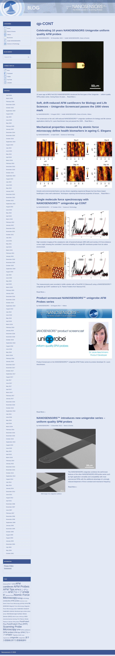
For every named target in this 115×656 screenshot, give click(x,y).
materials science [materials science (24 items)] (8, 612)
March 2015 (9, 458)
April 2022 (9, 216)
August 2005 (9, 536)
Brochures (10, 37)
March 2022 (9, 219)
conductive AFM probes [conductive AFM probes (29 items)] (11, 602)
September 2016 (10, 412)
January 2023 (10, 191)
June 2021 (9, 241)
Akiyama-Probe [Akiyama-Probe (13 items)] (9, 596)
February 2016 (10, 430)
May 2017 (9, 387)
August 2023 (9, 179)
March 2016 (9, 427)
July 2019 (8, 312)
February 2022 (10, 222)
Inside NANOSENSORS (13, 41)
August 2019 (9, 309)
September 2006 (10, 523)
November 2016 (10, 405)
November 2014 (10, 471)
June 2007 (9, 511)
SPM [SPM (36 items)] (18, 631)
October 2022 (10, 201)
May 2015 (9, 452)
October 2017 (10, 371)
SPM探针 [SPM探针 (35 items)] (8, 636)
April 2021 (9, 247)
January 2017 (10, 399)
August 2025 (9, 114)
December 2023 (10, 167)
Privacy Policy (9, 567)
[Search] (17, 57)
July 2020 (8, 275)
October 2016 (10, 409)
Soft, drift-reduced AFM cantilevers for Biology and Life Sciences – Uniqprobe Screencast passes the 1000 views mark (73, 106)
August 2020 (9, 272)
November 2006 (10, 520)
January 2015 (10, 464)
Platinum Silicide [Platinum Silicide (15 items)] (24, 620)
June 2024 (9, 151)
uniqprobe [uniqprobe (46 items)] (14, 639)
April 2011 (9, 502)
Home (8, 28)
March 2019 (9, 325)
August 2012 (9, 498)
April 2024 (9, 157)
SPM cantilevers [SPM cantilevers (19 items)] (25, 631)
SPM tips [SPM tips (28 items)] (17, 634)
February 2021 (10, 253)
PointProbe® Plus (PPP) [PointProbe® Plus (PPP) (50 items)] (17, 625)
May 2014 (9, 486)
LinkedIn (9, 83)
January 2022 (10, 225)
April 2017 (9, 390)
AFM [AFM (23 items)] (13, 585)
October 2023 (10, 173)
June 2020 (9, 278)
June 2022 (9, 210)
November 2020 (10, 263)
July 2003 (8, 548)
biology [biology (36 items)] (20, 599)
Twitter (9, 76)
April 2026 (9, 95)
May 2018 (9, 353)
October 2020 (10, 266)
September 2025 (10, 111)
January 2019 (10, 331)
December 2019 (10, 297)
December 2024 (10, 132)
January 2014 (10, 489)
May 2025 (9, 123)
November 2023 (10, 170)
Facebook (10, 73)
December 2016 (10, 402)
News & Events (11, 31)
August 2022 (9, 207)
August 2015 (9, 446)
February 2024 (10, 163)
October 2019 (10, 303)
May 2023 (9, 188)
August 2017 (9, 378)
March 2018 (9, 356)
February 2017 (10, 396)
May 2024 (9, 154)
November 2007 (10, 508)
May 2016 (9, 421)
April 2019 (9, 322)
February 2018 (10, 359)
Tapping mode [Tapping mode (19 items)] (17, 636)
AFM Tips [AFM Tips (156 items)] (8, 590)
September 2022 (10, 204)
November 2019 (10, 300)
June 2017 (9, 384)
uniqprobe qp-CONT (43, 287)
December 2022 (10, 194)
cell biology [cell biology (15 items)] (26, 599)
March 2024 (9, 160)
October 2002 (10, 554)
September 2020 (10, 269)
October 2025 (10, 108)
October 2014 (10, 474)
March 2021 (9, 250)
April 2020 (9, 284)
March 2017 (9, 393)
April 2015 (9, 455)
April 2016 (9, 424)
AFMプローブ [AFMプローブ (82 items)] (15, 593)
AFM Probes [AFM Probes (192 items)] (21, 587)
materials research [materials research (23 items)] (23, 610)
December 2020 (10, 260)
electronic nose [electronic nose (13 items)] (23, 602)
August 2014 (9, 480)
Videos (9, 34)
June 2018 (9, 350)
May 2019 (9, 319)
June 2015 (9, 449)
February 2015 (10, 461)
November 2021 (10, 232)
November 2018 (10, 337)
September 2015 (10, 443)
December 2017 (10, 365)
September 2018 (10, 343)
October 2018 (10, 340)
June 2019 (9, 315)
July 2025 (8, 117)
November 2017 (10, 368)
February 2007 (10, 514)
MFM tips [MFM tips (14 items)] (21, 617)
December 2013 (10, 492)
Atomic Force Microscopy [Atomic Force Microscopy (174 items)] (16, 598)
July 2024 (8, 148)
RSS (8, 70)
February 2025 (10, 126)
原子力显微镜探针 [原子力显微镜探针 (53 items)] (18, 642)
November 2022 (10, 198)
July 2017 (8, 381)
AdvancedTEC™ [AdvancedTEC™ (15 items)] (7, 585)
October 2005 (10, 533)
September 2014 (10, 477)
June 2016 (9, 418)
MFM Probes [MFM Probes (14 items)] (15, 617)
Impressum (8, 569)
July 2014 (8, 483)
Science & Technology (13, 44)
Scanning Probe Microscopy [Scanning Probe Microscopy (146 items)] (12, 629)
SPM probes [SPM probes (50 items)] (8, 634)
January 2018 (10, 362)
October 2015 (10, 440)
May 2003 (9, 551)
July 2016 (8, 415)
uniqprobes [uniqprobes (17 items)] (22, 639)
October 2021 (10, 235)
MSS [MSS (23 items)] (25, 618)
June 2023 (9, 185)
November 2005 (10, 530)
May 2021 (9, 244)
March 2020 (9, 288)
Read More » (71, 97)
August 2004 (9, 539)
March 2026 (9, 98)
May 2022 (9, 213)
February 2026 (10, 101)
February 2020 (10, 291)
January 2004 (10, 542)
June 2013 (9, 495)
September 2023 (10, 176)
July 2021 (8, 238)
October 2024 (10, 139)
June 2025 (9, 120)
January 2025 (10, 129)
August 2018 (9, 346)
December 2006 (10, 517)
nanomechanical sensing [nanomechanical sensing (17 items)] (10, 620)
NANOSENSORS (43, 38)
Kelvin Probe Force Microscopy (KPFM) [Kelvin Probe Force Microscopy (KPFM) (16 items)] (13, 605)
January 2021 (10, 257)
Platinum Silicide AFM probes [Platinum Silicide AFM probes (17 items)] (11, 623)
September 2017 (10, 374)
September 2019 (10, 306)
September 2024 (10, 142)
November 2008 (10, 505)
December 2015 (10, 433)
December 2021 (10, 229)
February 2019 (10, 328)
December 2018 (10, 334)
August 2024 (9, 145)
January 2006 (10, 526)
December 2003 (10, 545)
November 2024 (10, 136)
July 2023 (8, 182)
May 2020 (9, 281)
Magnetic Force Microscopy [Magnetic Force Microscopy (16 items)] (16, 607)
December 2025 (10, 104)
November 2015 (10, 436)
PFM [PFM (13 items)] (18, 620)
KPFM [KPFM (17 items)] (26, 605)
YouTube (9, 79)
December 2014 (10, 467)
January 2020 (10, 294)
